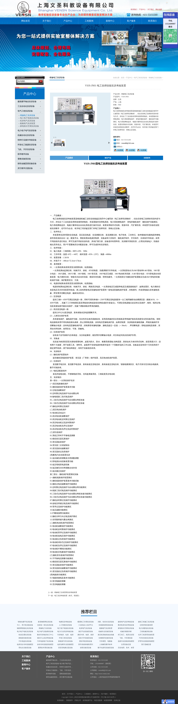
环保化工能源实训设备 (27, 145)
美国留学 (69, 700)
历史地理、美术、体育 (126, 648)
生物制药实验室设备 (106, 638)
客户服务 (131, 21)
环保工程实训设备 (65, 638)
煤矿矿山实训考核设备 (45, 638)
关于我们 (150, 9)
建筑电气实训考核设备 (126, 622)
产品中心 (142, 9)
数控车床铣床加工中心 (45, 635)
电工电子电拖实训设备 (29, 118)
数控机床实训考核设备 (126, 625)
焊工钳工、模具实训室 (126, 635)
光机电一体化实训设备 (45, 625)
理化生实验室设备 (25, 648)
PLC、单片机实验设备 (25, 625)
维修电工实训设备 (27, 115)
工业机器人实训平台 (85, 625)
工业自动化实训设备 (26, 106)
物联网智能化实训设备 (25, 628)
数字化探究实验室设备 (106, 648)
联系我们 (134, 9)
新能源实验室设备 (25, 638)
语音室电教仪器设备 (65, 648)
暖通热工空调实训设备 (86, 622)
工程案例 (89, 21)
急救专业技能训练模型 (126, 641)
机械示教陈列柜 (126, 631)
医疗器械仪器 (146, 644)
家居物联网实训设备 (45, 622)
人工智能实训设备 (65, 625)
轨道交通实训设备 (25, 635)
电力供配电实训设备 (146, 628)
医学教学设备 (23, 154)
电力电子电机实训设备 (25, 631)
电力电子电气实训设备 (27, 131)
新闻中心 (110, 21)
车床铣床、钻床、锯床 (65, 635)
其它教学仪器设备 (25, 168)
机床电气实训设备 (27, 121)
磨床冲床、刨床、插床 (86, 635)
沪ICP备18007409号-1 (108, 697)
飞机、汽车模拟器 (126, 638)
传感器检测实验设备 (106, 625)
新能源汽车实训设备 (65, 641)
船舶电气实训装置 (27, 123)
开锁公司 (77, 700)
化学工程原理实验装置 (146, 635)
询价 (119, 105)
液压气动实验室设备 (85, 631)
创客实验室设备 (85, 648)
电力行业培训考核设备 (65, 631)
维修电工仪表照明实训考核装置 (65, 592)
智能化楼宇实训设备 (25, 622)
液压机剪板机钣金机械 (106, 635)
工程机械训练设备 (146, 631)
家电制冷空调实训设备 (29, 126)
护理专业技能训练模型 (146, 641)
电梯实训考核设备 (65, 622)
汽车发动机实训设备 (146, 638)
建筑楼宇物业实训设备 (27, 102)
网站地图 (159, 9)
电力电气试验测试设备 (45, 631)
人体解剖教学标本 (105, 644)
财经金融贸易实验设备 (27, 164)
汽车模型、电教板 (105, 641)
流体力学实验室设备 (85, 638)
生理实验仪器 (126, 644)
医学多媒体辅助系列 (85, 644)
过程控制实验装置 (146, 625)
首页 (122, 78)
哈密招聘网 (108, 700)
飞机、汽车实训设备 (26, 149)
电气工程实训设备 (25, 111)
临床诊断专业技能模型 (65, 644)
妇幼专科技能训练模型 (45, 644)
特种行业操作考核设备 (27, 140)
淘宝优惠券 (98, 700)
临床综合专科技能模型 (25, 644)
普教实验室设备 (24, 159)
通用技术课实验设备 (45, 648)
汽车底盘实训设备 (25, 641)
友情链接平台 (87, 700)
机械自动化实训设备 (26, 135)
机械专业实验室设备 (106, 631)
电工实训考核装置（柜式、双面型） (67, 596)
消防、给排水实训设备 (106, 622)
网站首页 (25, 21)
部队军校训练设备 (85, 641)
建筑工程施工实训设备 (146, 622)
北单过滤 (117, 700)
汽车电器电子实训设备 (45, 641)
